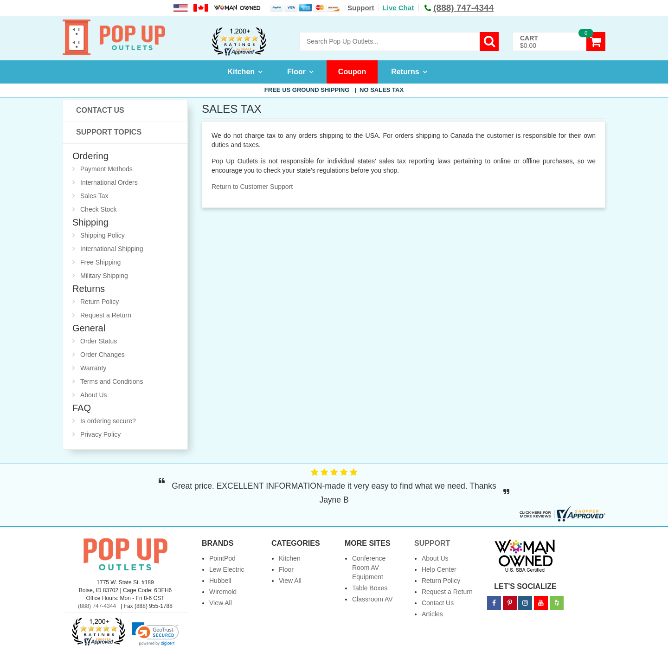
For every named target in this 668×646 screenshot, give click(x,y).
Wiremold (223, 591)
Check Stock (98, 209)
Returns (405, 72)
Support (360, 8)
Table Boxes (369, 588)
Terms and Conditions (111, 381)
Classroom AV (372, 599)
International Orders (109, 182)
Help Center (439, 569)
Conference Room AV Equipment (368, 568)
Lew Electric (226, 569)
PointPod (222, 558)
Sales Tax (94, 196)
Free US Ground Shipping (334, 89)
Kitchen (241, 72)
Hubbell (220, 580)
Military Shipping (104, 275)
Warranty (93, 368)
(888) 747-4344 (97, 606)
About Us (93, 395)
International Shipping (111, 248)
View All (220, 603)
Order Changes (102, 354)
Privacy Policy (100, 434)
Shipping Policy (102, 235)
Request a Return (105, 315)
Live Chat (398, 8)
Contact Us (100, 110)
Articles (432, 614)
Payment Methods (106, 169)
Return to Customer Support (252, 186)
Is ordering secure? (108, 421)
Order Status (98, 341)
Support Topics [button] (108, 132)
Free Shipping (100, 262)
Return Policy (99, 301)
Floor (296, 72)
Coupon (352, 72)
